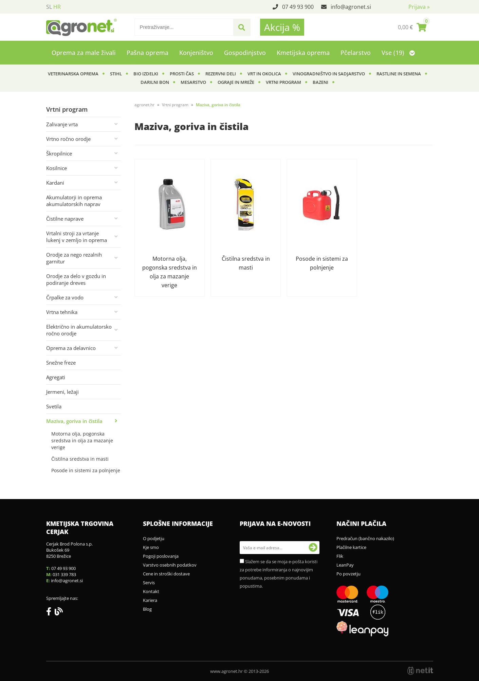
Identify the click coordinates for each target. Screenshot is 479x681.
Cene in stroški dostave (166, 574)
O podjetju (153, 538)
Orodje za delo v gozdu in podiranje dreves (76, 279)
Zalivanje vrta (62, 124)
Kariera (150, 600)
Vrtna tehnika (61, 312)
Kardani (55, 182)
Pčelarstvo (355, 53)
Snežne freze (61, 362)
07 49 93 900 (298, 7)
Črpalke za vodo (65, 297)
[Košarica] (412, 27)
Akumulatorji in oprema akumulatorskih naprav (74, 200)
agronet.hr (144, 105)
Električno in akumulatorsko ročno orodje (79, 330)
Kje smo (151, 547)
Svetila (53, 406)
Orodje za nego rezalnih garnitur (74, 258)
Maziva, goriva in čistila (74, 421)
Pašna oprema (147, 53)
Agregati (55, 377)
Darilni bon (155, 82)
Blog (147, 609)
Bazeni (320, 82)
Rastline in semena (398, 74)
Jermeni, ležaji (62, 391)
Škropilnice (59, 153)
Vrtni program (283, 82)
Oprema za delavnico (71, 348)
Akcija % (282, 27)
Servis (149, 582)
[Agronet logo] (81, 27)
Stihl (116, 74)
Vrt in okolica (264, 74)
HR (57, 7)
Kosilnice (56, 168)
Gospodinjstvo (245, 53)
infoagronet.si (351, 7)
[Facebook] (50, 613)
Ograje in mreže (236, 82)
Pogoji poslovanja (161, 556)
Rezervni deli (220, 74)
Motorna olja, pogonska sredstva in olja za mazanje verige (82, 440)
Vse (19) (398, 53)
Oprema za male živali (84, 53)
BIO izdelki (145, 74)
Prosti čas (182, 74)
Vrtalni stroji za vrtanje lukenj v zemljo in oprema (76, 236)
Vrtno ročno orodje (68, 138)
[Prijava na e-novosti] (313, 547)
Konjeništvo (196, 53)
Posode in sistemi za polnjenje (85, 470)
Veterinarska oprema (73, 74)
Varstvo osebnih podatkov (170, 565)
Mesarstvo (193, 82)
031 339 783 (64, 574)
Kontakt (151, 591)
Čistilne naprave (65, 218)
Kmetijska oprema (303, 53)
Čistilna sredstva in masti (80, 459)
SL (49, 7)
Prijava (419, 7)
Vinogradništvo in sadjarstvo (329, 74)
